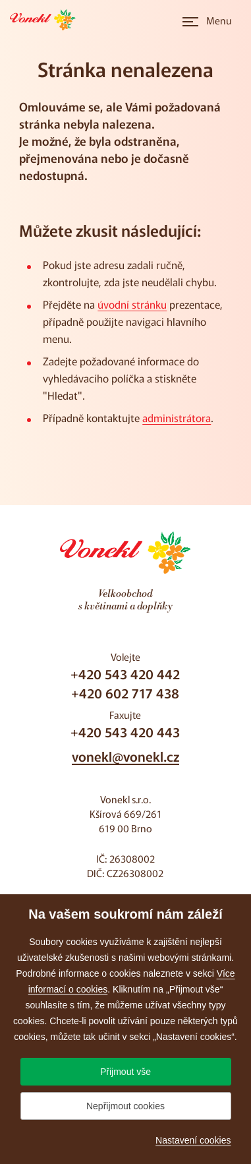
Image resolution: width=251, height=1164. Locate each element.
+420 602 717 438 (125, 692)
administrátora (176, 417)
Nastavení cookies (193, 1140)
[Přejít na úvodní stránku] (47, 20)
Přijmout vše (125, 1071)
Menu (219, 20)
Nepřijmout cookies (125, 1106)
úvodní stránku (132, 304)
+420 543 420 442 (125, 673)
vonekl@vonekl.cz (125, 756)
